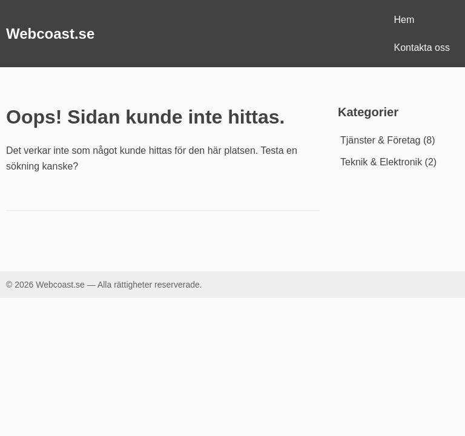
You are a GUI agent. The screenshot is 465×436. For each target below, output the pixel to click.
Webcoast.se (50, 33)
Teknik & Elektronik (381, 162)
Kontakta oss (422, 47)
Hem (404, 20)
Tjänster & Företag (380, 140)
